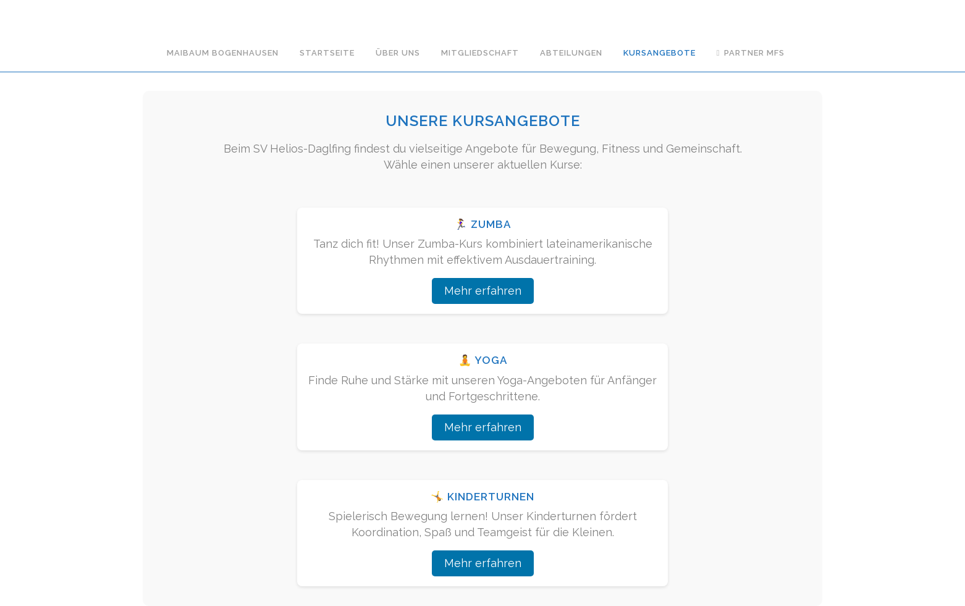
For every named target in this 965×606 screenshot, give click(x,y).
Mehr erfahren (482, 290)
